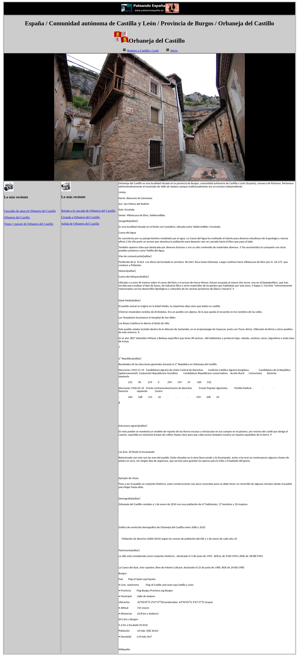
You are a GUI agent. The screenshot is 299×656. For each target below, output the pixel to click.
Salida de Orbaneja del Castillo (80, 223)
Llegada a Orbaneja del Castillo (80, 217)
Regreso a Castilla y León (143, 50)
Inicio (174, 50)
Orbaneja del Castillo (17, 217)
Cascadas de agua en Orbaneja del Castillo (30, 211)
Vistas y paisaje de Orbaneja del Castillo (28, 224)
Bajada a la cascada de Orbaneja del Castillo (88, 210)
